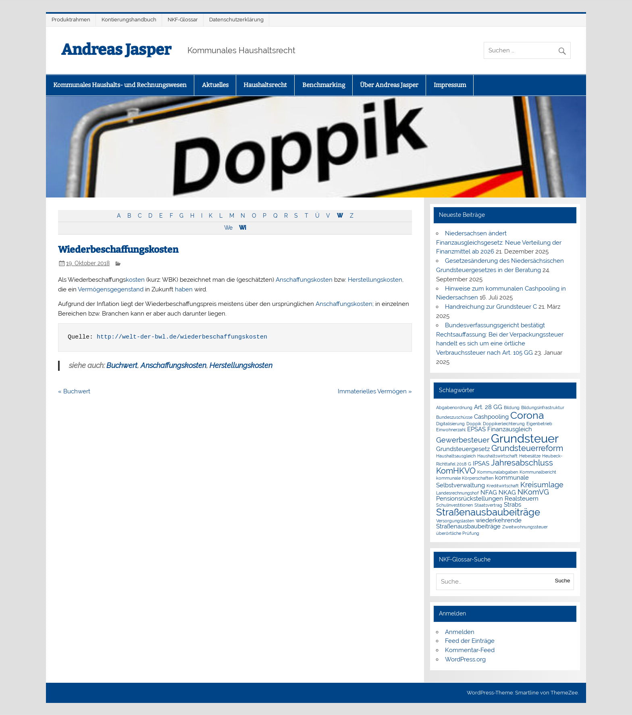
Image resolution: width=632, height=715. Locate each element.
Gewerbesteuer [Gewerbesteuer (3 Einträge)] (462, 440)
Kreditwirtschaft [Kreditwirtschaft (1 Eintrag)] (502, 485)
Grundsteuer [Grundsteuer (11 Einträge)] (525, 438)
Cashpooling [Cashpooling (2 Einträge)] (491, 416)
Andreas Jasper (116, 49)
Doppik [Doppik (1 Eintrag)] (473, 423)
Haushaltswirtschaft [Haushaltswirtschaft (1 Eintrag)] (497, 455)
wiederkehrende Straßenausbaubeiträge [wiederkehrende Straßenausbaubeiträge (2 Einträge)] (479, 523)
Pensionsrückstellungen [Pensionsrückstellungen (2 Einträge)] (469, 498)
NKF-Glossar (183, 20)
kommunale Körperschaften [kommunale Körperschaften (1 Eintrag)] (464, 478)
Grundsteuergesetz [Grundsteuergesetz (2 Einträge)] (463, 449)
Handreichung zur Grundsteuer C (491, 306)
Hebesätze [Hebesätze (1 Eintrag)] (530, 455)
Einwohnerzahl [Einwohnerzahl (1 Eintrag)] (451, 429)
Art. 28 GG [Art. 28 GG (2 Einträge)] (488, 407)
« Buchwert (74, 391)
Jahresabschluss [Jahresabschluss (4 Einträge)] (522, 463)
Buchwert (121, 365)
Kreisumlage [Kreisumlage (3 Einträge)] (541, 484)
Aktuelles (215, 85)
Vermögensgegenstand (110, 289)
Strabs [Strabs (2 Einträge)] (512, 504)
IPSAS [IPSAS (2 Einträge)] (481, 463)
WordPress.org (465, 659)
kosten (135, 279)
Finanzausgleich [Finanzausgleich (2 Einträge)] (509, 429)
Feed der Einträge (470, 640)
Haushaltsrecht (265, 85)
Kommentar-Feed (470, 650)
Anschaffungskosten (304, 279)
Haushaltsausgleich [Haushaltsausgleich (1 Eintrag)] (456, 455)
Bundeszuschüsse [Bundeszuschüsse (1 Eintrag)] (454, 417)
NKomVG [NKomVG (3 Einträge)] (533, 492)
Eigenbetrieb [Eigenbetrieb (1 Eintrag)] (539, 423)
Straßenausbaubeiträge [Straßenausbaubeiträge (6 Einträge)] (488, 512)
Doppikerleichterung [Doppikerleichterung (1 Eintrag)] (504, 423)
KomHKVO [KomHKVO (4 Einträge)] (456, 471)
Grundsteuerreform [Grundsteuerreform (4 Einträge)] (527, 448)
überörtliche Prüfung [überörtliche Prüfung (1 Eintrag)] (457, 533)
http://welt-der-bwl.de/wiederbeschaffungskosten (182, 337)
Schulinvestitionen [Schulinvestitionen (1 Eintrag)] (454, 505)
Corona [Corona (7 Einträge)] (527, 415)
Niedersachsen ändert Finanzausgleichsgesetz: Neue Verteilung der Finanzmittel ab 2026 (498, 243)
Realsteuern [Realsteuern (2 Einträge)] (521, 498)
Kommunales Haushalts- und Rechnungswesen (120, 85)
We (228, 227)
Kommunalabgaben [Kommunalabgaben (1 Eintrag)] (497, 472)
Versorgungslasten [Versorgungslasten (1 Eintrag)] (455, 520)
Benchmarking (323, 85)
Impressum (450, 85)
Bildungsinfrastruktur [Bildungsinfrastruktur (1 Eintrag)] (542, 407)
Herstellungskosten (375, 279)
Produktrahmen (71, 20)
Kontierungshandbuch (129, 20)
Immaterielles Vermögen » (375, 391)
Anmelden (459, 632)
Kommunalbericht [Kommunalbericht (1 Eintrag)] (538, 472)
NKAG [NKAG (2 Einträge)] (507, 492)
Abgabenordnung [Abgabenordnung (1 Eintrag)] (454, 407)
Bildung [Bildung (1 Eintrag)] (512, 407)
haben (184, 289)
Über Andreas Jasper (389, 85)
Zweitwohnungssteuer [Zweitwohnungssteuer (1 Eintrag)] (525, 526)
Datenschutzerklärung (236, 20)
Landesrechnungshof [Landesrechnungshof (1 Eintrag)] (457, 493)
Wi (242, 227)
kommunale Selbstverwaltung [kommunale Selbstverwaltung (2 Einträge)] (482, 481)
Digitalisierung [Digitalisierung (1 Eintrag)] (450, 423)
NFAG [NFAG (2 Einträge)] (488, 492)
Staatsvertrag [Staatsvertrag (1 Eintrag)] (488, 505)
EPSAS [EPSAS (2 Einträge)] (476, 429)
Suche (562, 581)
